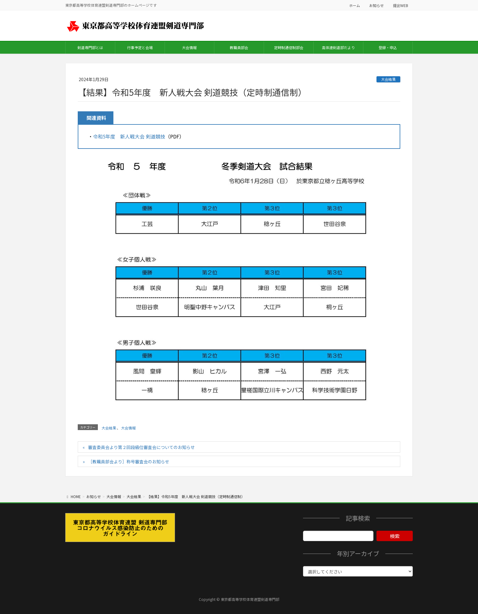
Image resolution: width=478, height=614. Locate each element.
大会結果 (388, 79)
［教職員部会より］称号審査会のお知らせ (128, 461)
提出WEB (400, 5)
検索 (395, 536)
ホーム (354, 5)
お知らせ (376, 5)
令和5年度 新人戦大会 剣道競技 (129, 136)
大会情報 (128, 427)
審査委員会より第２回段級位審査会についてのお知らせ (141, 447)
